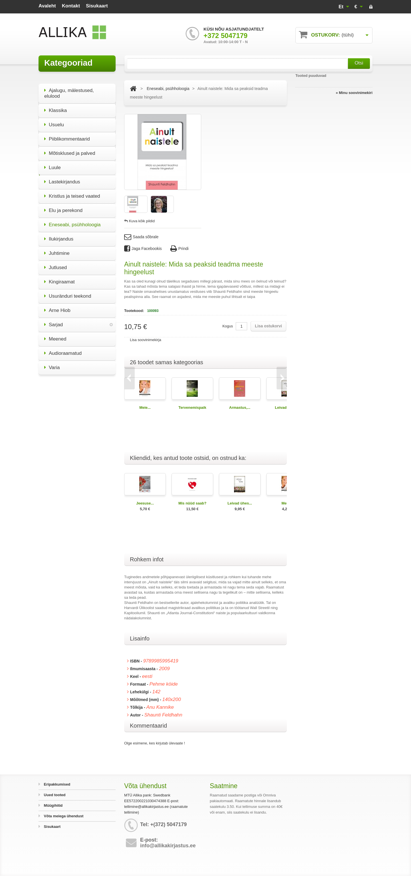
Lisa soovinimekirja (145, 340)
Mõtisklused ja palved (69, 150)
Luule (52, 164)
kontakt (71, 6)
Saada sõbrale (141, 237)
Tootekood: (134, 311)
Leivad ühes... (239, 503)
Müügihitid (53, 805)
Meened (55, 335)
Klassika (55, 107)
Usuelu (54, 121)
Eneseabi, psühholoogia (72, 221)
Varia (52, 364)
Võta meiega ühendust (63, 816)
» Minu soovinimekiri (354, 93)
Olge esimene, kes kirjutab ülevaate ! (154, 743)
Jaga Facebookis (143, 248)
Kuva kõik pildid (142, 221)
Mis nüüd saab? (192, 503)
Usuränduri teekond (67, 292)
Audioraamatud (63, 350)
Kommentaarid (148, 725)
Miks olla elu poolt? (77, 449)
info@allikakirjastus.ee (168, 845)
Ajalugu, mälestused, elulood (69, 89)
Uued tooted (54, 795)
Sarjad (53, 321)
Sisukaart (52, 826)
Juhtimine (57, 250)
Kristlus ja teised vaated (72, 192)
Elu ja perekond (63, 207)
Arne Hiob (57, 307)
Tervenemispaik (192, 407)
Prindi (179, 248)
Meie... (145, 407)
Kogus (227, 326)
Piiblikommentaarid (67, 135)
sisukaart (97, 6)
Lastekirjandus (62, 178)
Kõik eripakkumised (77, 489)
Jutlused (55, 264)
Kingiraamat (59, 278)
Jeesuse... (145, 503)
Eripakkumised (56, 784)
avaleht (47, 6)
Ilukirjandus (58, 235)
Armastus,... (239, 407)
